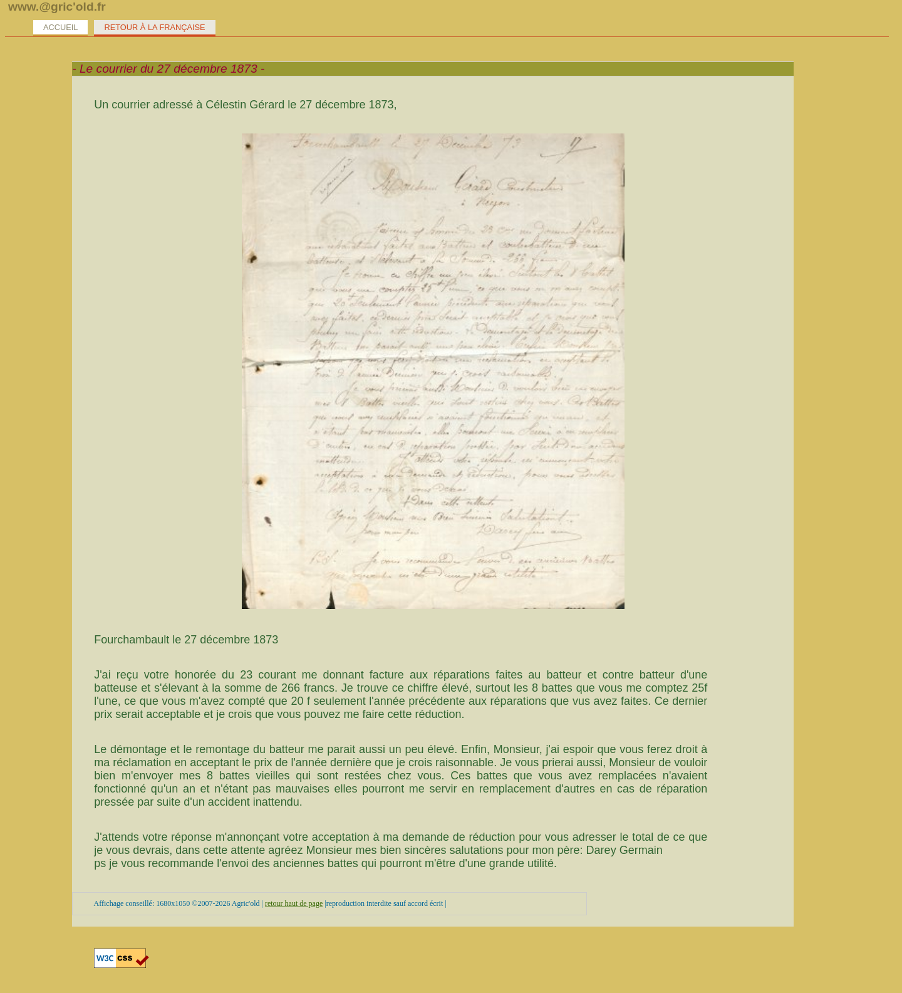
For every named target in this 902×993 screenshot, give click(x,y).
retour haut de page (294, 903)
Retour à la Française (154, 27)
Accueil (60, 27)
